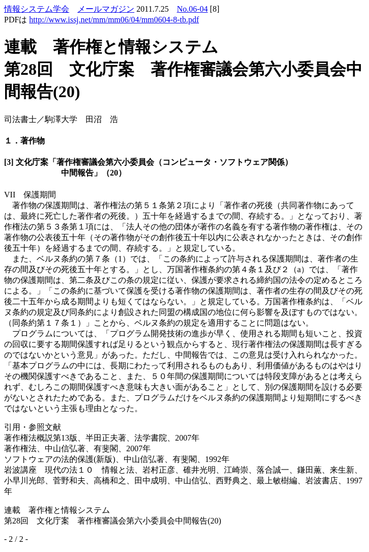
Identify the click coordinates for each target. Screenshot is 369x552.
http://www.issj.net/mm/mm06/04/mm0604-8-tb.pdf (114, 19)
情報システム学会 (36, 9)
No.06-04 (192, 9)
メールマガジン (105, 9)
